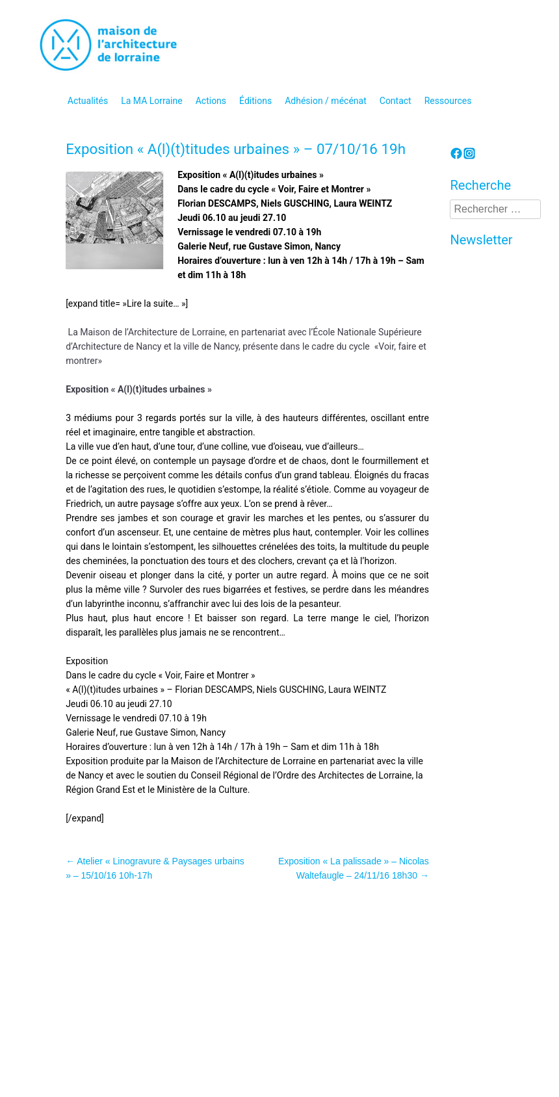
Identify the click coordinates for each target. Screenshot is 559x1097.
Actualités (88, 101)
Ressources (448, 101)
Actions (211, 101)
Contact (395, 101)
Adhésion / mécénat (326, 101)
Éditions (255, 101)
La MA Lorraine (152, 101)
